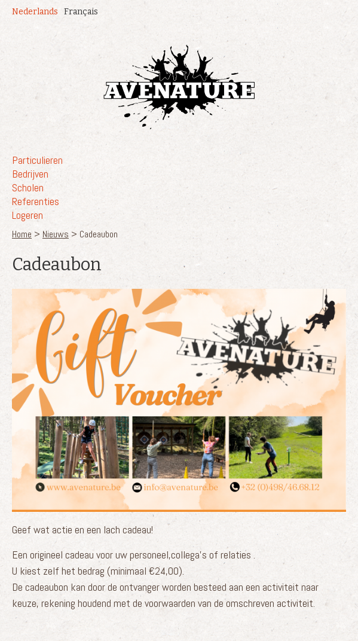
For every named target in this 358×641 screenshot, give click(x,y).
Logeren (27, 215)
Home (22, 234)
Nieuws (55, 234)
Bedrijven (30, 174)
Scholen (28, 187)
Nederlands (35, 12)
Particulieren (37, 160)
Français (81, 12)
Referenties (35, 201)
